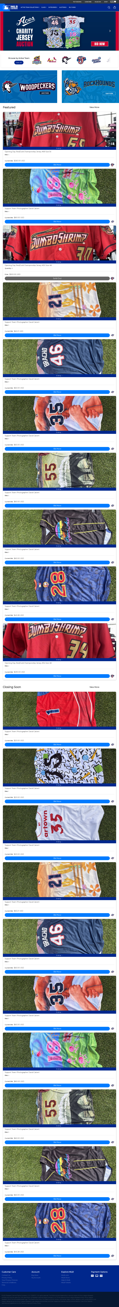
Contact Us (6, 1275)
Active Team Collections (29, 7)
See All (19, 62)
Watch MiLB (65, 1280)
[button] (9, 31)
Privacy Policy (7, 1278)
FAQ (3, 1285)
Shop (105, 2)
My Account (35, 1278)
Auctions (62, 7)
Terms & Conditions (9, 1282)
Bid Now (57, 165)
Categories (52, 7)
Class (43, 7)
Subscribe (88, 2)
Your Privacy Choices (10, 1280)
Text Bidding (77, 2)
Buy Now (72, 7)
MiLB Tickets (66, 1282)
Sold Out (57, 278)
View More (94, 107)
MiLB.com (98, 2)
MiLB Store (65, 1278)
